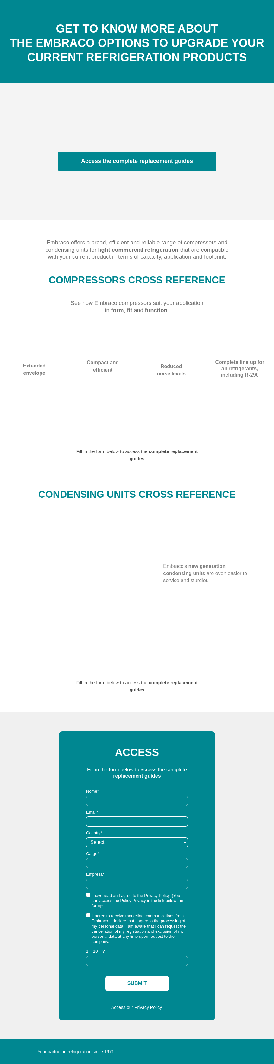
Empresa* (95, 874)
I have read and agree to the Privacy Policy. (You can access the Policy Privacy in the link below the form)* (134, 900)
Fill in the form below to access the (112, 451)
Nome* (92, 791)
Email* (92, 812)
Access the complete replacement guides (137, 161)
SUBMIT (137, 983)
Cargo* (92, 853)
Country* (94, 832)
